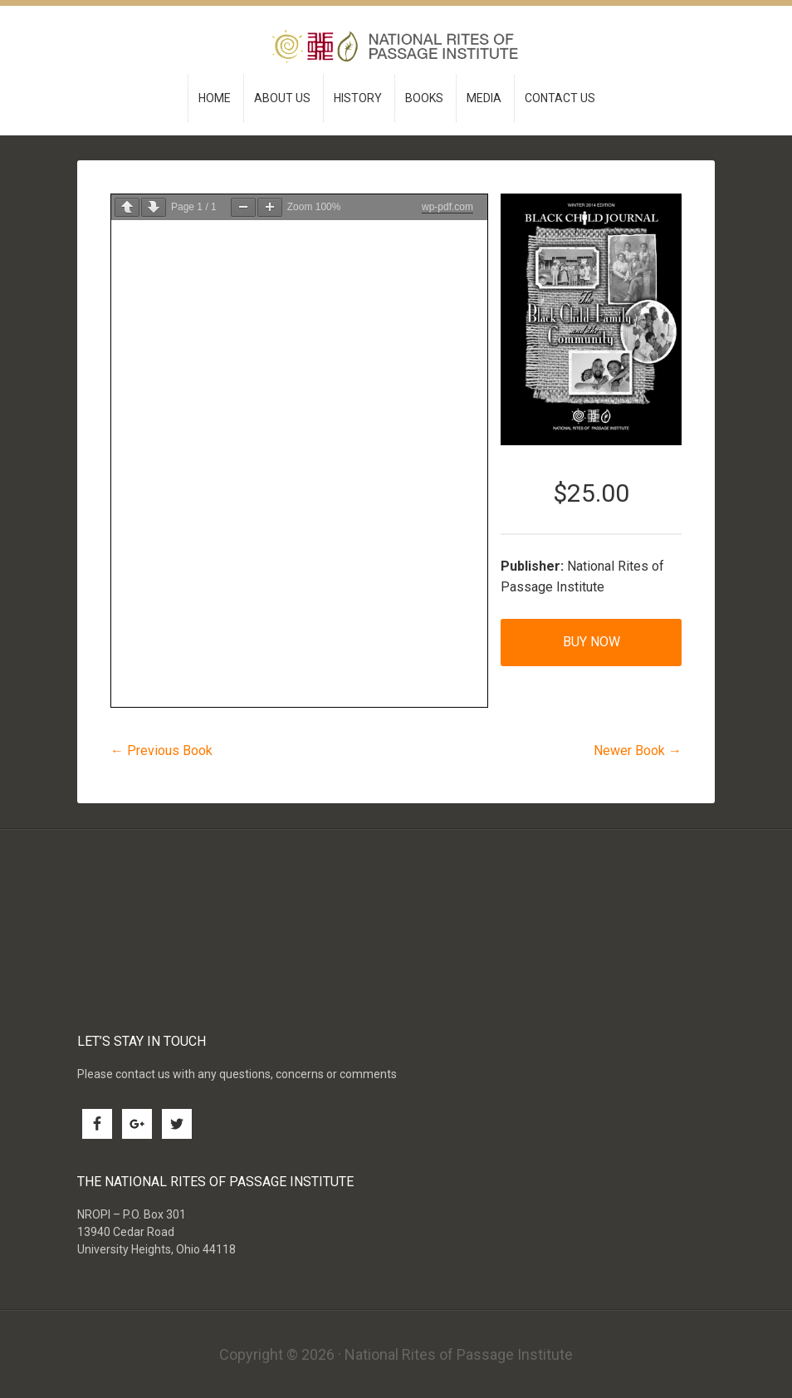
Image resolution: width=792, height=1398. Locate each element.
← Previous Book (161, 750)
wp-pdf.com (447, 207)
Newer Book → (638, 750)
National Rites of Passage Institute (396, 48)
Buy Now (591, 642)
